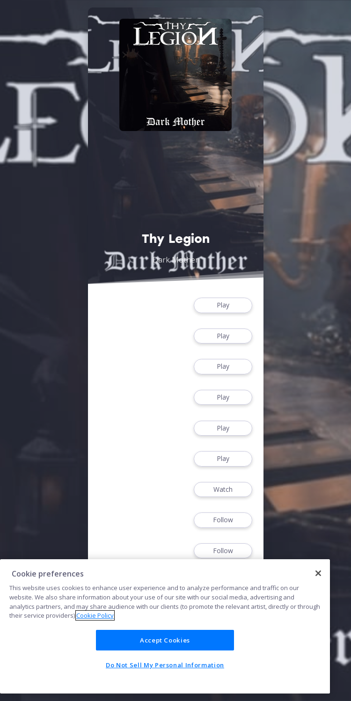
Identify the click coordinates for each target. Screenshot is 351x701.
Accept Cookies (165, 640)
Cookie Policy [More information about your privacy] (95, 615)
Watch (222, 489)
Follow (222, 520)
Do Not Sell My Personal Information (165, 665)
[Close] (318, 573)
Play (222, 305)
